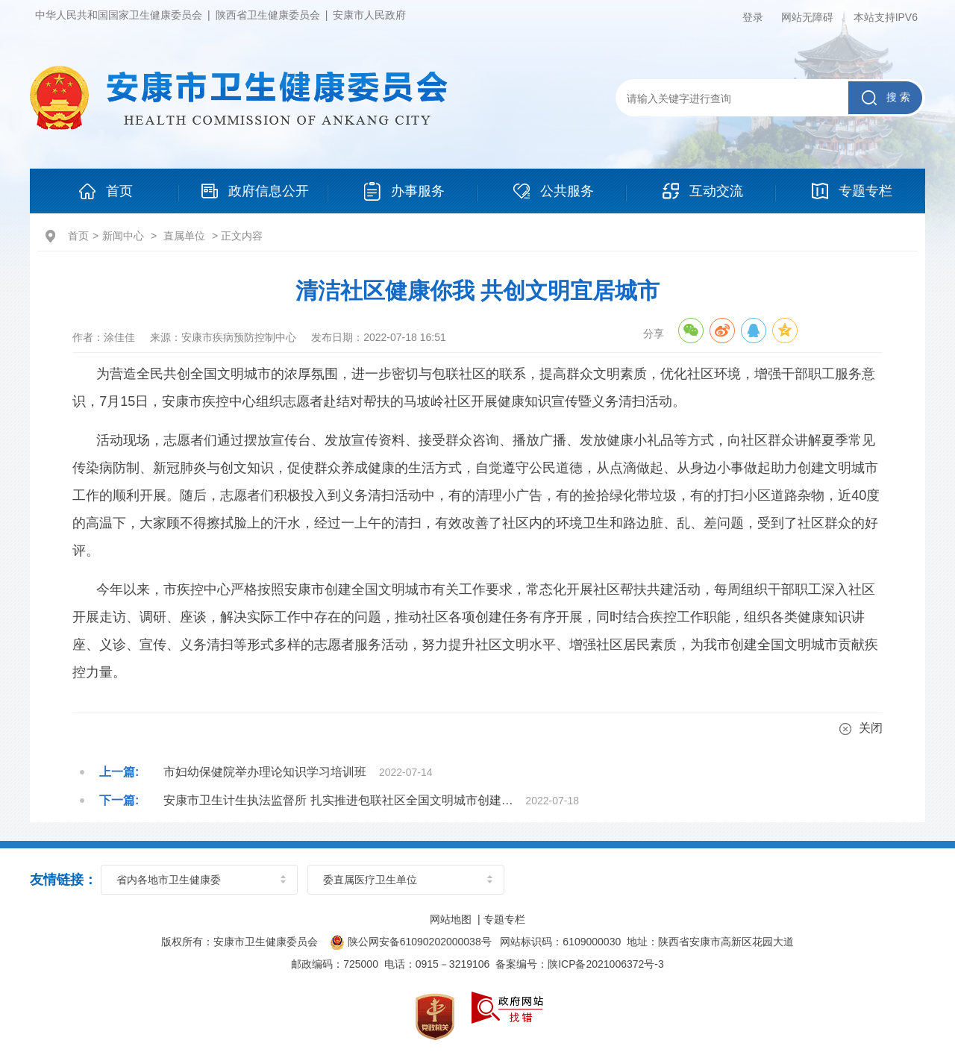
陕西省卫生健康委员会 (268, 15)
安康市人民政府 (369, 15)
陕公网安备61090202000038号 (411, 942)
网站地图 (451, 919)
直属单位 (184, 236)
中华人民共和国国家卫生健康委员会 (118, 15)
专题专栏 (504, 919)
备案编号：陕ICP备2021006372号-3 (579, 964)
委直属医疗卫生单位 (370, 880)
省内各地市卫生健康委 (168, 880)
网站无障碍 (807, 17)
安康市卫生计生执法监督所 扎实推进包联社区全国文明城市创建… (338, 800)
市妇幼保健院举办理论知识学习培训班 (264, 772)
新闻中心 (123, 236)
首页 (78, 236)
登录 (752, 17)
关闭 (861, 728)
